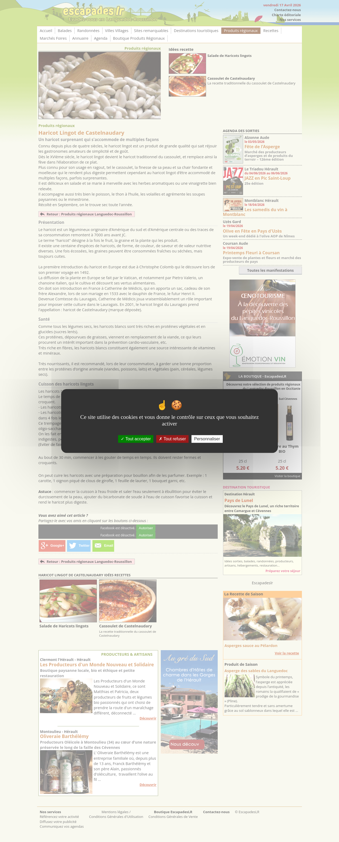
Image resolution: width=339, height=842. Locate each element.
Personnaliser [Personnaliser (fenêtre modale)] (207, 439)
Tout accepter (136, 439)
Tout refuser (172, 439)
